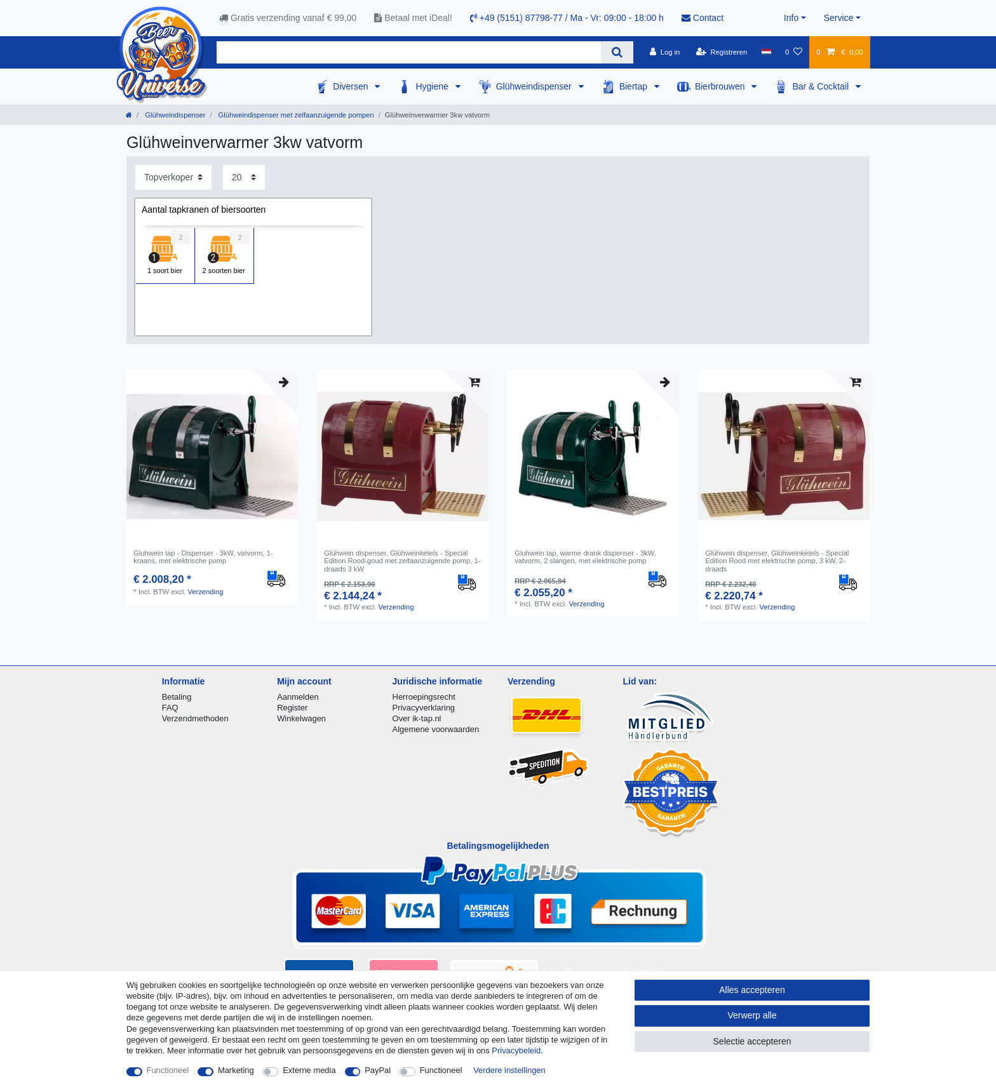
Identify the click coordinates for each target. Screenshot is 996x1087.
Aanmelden (297, 697)
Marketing (236, 1070)
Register (292, 707)
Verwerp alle (751, 1015)
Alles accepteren (752, 990)
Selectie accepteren (752, 1041)
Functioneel (168, 1070)
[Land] (765, 52)
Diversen (351, 86)
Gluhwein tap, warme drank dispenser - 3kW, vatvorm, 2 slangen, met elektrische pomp (585, 556)
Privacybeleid (516, 1050)
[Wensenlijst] (793, 52)
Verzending (205, 592)
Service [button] (839, 18)
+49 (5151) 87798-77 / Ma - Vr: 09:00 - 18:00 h (567, 18)
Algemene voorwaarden (436, 729)
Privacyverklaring (424, 707)
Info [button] (791, 18)
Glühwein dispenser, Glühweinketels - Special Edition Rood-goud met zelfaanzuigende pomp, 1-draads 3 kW (402, 561)
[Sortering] (173, 177)
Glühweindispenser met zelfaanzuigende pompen (295, 115)
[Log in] (665, 52)
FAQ (170, 707)
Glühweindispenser (535, 86)
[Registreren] (722, 52)
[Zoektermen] (409, 52)
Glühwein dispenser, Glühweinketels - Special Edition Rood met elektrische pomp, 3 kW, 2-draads (777, 561)
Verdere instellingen (509, 1070)
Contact (702, 18)
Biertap (634, 86)
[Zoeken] (617, 52)
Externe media (309, 1070)
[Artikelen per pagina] (244, 177)
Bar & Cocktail (821, 86)
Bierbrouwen (721, 86)
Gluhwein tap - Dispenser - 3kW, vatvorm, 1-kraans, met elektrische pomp (203, 556)
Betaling (177, 697)
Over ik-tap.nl (417, 718)
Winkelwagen (301, 718)
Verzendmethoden (195, 718)
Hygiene (432, 86)
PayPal (378, 1070)
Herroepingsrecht (424, 697)
